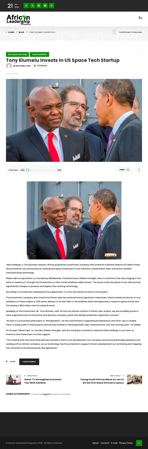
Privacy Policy (126, 443)
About (96, 443)
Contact (104, 443)
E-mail (114, 443)
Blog (21, 32)
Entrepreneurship (17, 54)
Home (11, 32)
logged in (46, 394)
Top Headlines (39, 54)
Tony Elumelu (29, 361)
